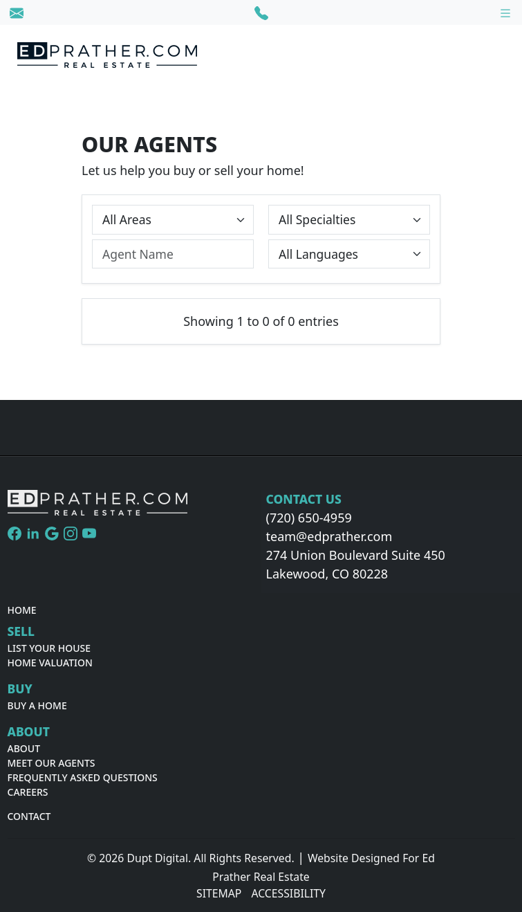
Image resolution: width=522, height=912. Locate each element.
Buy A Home (37, 705)
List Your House (49, 648)
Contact (29, 816)
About (24, 748)
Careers (28, 792)
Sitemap (218, 893)
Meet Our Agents (51, 762)
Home (22, 610)
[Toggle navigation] (505, 12)
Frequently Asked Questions (83, 777)
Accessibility (288, 893)
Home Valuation (50, 662)
